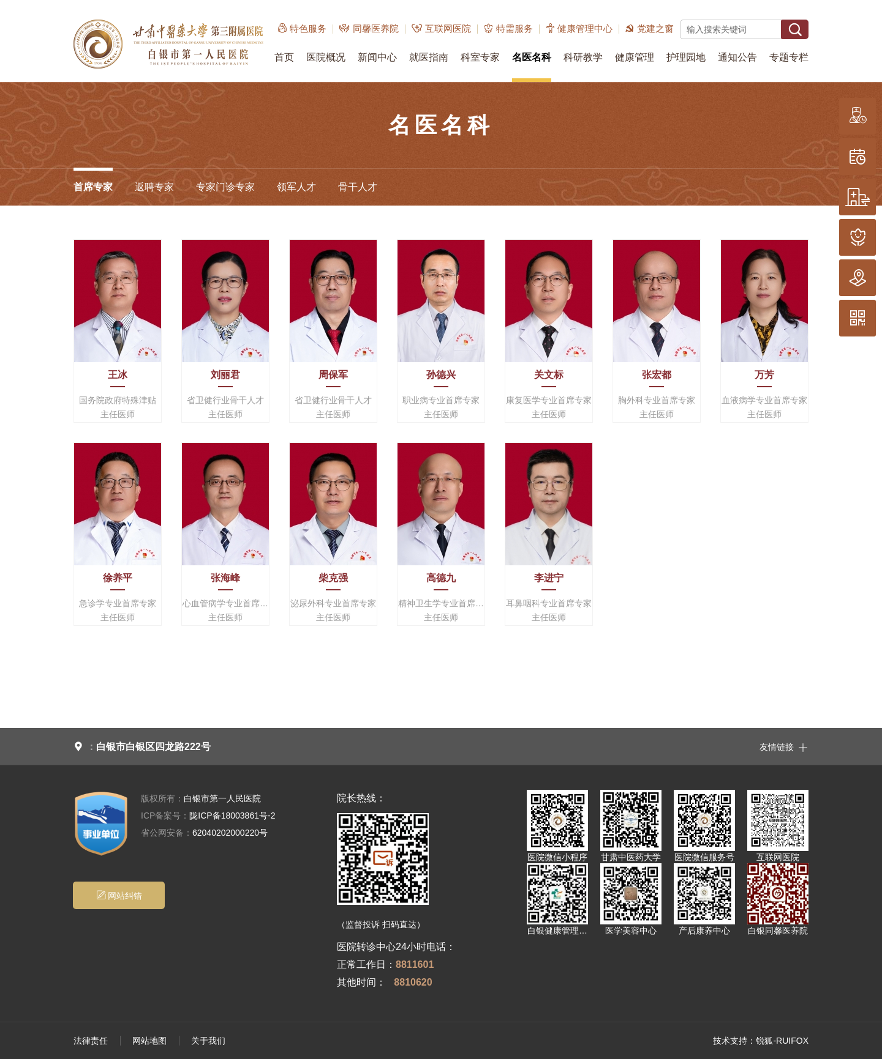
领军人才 (296, 187)
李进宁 (549, 578)
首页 (284, 57)
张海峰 (225, 578)
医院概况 (325, 57)
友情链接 (784, 746)
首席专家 (93, 187)
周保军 (333, 375)
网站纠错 (119, 895)
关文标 (549, 375)
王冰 (117, 375)
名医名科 (531, 57)
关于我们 (208, 1041)
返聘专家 (154, 187)
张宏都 (656, 375)
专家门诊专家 (225, 187)
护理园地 (686, 57)
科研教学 (583, 57)
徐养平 (117, 578)
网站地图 (149, 1041)
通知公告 (737, 57)
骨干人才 (357, 187)
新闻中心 (377, 57)
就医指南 (428, 57)
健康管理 (634, 57)
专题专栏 (789, 57)
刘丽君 (225, 375)
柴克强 (333, 578)
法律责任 (91, 1041)
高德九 (441, 578)
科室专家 (480, 57)
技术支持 (730, 1041)
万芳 (764, 375)
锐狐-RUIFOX (782, 1041)
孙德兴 (441, 375)
